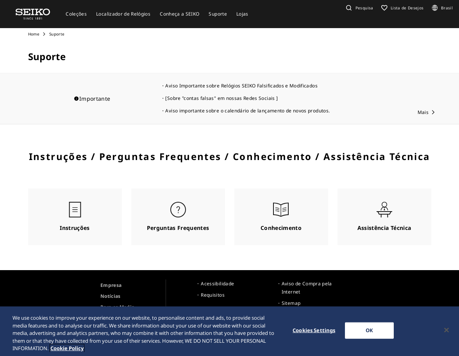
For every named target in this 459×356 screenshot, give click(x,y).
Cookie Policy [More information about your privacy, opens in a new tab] (67, 349)
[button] (358, 7)
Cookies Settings (314, 331)
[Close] (446, 331)
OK (369, 331)
